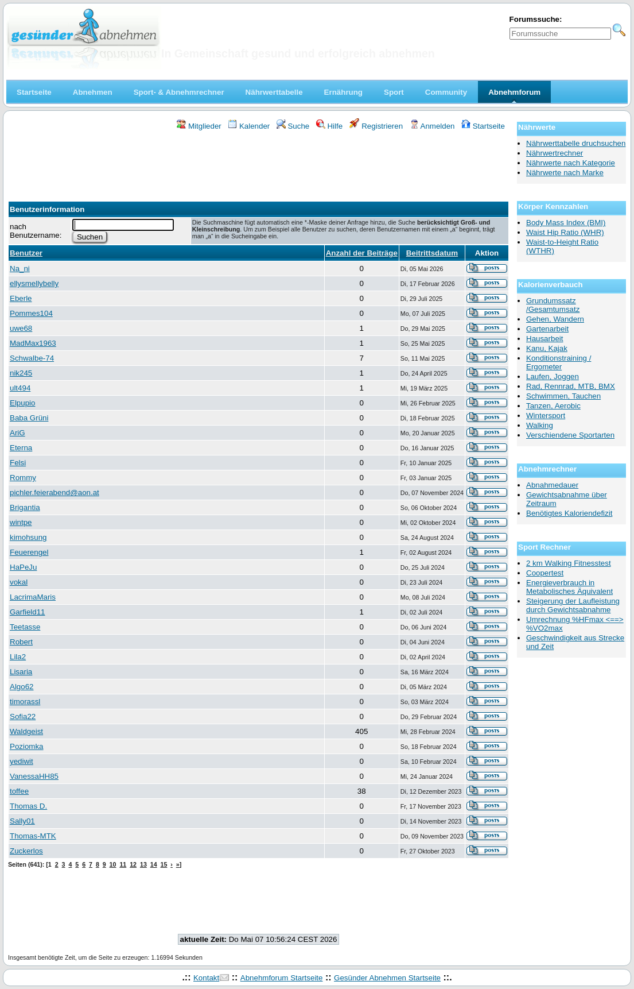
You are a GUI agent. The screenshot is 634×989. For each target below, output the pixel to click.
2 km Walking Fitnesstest (568, 563)
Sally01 (22, 821)
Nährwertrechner (554, 153)
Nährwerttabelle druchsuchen (575, 143)
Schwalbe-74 (32, 358)
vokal (19, 582)
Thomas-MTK (33, 836)
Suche (293, 126)
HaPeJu (23, 567)
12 (133, 864)
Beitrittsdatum (432, 253)
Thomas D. (28, 806)
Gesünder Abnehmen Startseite (387, 977)
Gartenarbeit (547, 328)
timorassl (25, 701)
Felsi (18, 462)
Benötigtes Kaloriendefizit (569, 513)
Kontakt (206, 977)
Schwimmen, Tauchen (563, 396)
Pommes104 (31, 313)
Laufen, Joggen (552, 376)
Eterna (21, 447)
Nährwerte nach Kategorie (570, 163)
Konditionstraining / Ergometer (558, 362)
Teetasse (25, 627)
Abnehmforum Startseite (281, 977)
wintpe (21, 522)
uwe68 (21, 328)
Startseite (483, 126)
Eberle (21, 298)
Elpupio (22, 403)
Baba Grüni (29, 418)
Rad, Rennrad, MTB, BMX (570, 386)
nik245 (21, 373)
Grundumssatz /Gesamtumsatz (552, 305)
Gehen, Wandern (555, 319)
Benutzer (26, 253)
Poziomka (27, 746)
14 (153, 864)
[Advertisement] (259, 162)
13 (143, 864)
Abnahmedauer (552, 485)
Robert (21, 642)
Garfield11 (27, 612)
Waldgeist (26, 731)
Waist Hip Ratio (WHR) (565, 232)
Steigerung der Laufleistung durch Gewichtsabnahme (573, 605)
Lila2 (18, 656)
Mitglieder (199, 126)
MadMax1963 (33, 343)
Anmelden (432, 126)
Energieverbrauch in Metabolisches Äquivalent (569, 587)
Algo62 (22, 686)
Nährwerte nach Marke (565, 172)
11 (122, 864)
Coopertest (544, 573)
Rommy (23, 477)
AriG (17, 432)
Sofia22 (23, 716)
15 (164, 864)
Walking (539, 425)
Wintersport (545, 415)
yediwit (21, 761)
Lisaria (21, 671)
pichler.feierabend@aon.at (54, 492)
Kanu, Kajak (546, 348)
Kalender (249, 126)
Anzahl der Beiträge (362, 253)
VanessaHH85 (34, 776)
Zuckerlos (26, 851)
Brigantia (25, 507)
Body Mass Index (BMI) (566, 222)
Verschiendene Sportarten (570, 435)
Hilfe (329, 126)
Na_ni (20, 268)
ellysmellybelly (34, 283)
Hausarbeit (544, 338)
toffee (19, 791)
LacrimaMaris (33, 597)
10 (113, 864)
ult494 (20, 388)
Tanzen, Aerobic (553, 405)
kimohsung (28, 537)
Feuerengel (29, 552)
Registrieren (376, 126)
